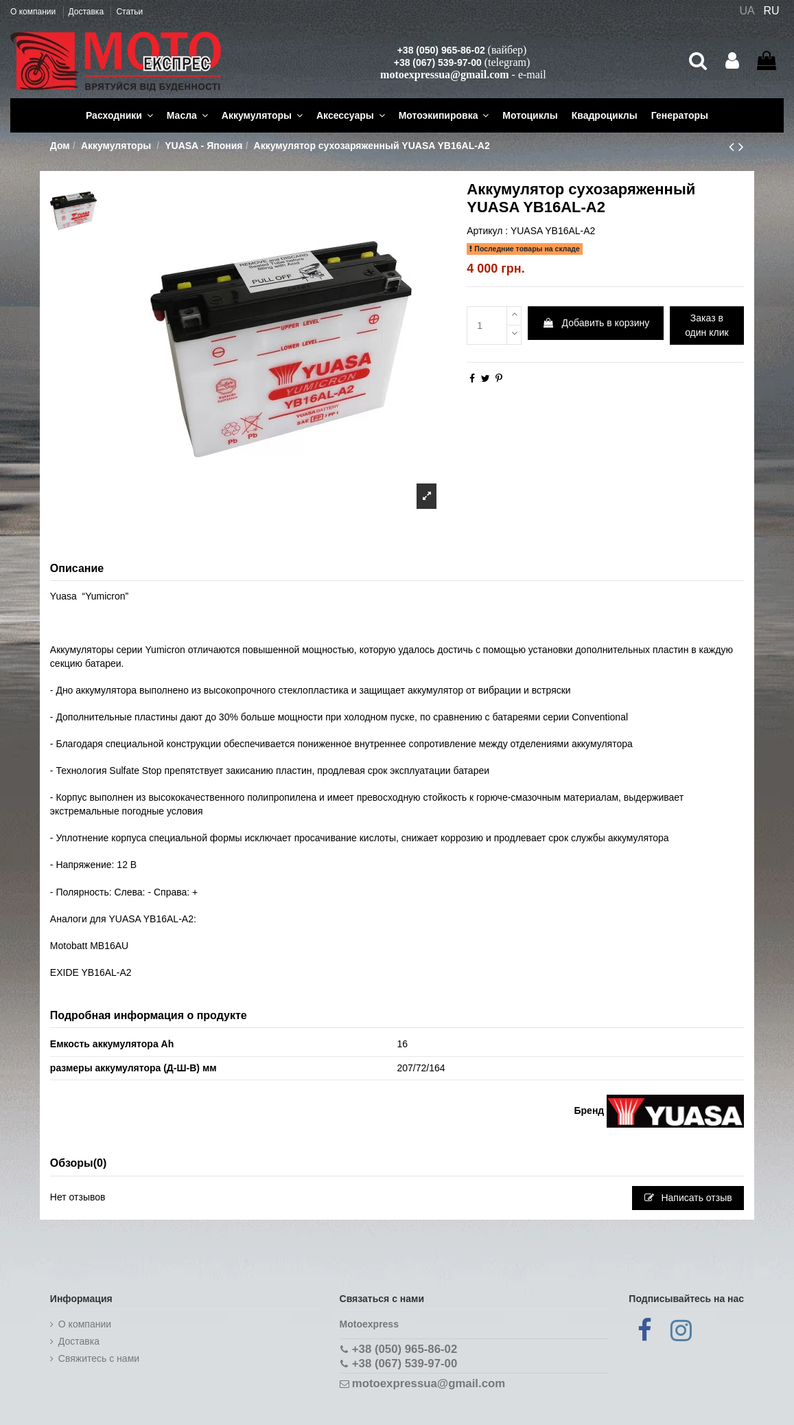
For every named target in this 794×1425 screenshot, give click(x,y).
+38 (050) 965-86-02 (441, 50)
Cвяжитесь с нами (98, 1358)
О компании (34, 11)
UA (746, 10)
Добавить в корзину (596, 322)
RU (772, 10)
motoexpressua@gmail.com (444, 74)
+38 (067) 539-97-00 (438, 62)
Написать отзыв (688, 1197)
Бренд (589, 1110)
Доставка (87, 11)
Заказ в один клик (707, 325)
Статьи (129, 11)
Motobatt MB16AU (89, 945)
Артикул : (487, 230)
